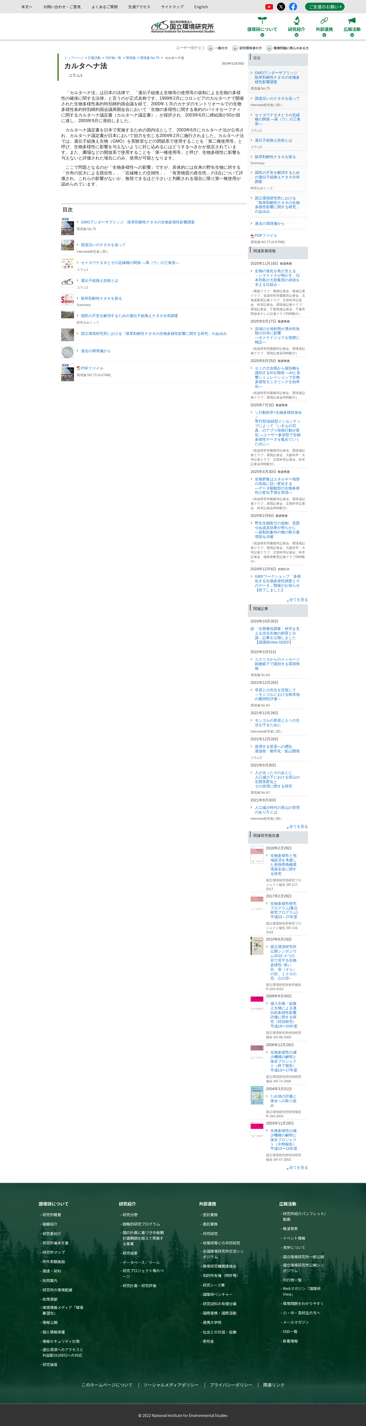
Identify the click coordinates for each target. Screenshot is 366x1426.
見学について (294, 1247)
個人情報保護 (53, 1332)
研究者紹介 (51, 1233)
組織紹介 (49, 1224)
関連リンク (274, 1384)
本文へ (27, 6)
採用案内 (49, 1280)
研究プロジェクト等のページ (143, 1273)
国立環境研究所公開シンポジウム (303, 1267)
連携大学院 (212, 1322)
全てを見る (298, 599)
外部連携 (207, 1203)
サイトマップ (172, 6)
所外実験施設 (53, 1261)
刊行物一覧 (113, 58)
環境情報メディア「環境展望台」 (62, 1310)
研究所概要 (51, 1214)
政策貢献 (49, 1299)
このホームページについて (107, 1384)
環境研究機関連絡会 (219, 1266)
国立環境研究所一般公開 (303, 1256)
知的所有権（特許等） (221, 1275)
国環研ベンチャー (218, 1294)
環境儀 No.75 (149, 58)
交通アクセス (139, 6)
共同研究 (210, 1233)
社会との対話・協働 (219, 1332)
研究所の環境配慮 (57, 1289)
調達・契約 (51, 1271)
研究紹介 (127, 1203)
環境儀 (130, 58)
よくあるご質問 (104, 6)
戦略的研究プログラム (141, 1224)
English (201, 6)
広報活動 (94, 58)
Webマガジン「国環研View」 (302, 1291)
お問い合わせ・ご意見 (62, 6)
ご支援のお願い (325, 6)
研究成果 (130, 1253)
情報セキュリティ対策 (61, 1341)
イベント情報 (294, 1238)
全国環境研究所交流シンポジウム (223, 1253)
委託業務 (210, 1224)
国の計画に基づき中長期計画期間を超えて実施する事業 (143, 1238)
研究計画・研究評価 (139, 1285)
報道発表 (290, 1228)
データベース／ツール (141, 1262)
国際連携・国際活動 (219, 1313)
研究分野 (130, 1214)
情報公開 (49, 1322)
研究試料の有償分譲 (219, 1303)
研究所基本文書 (55, 1243)
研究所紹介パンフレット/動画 (304, 1216)
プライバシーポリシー (231, 1384)
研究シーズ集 (214, 1285)
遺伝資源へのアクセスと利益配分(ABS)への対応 (62, 1352)
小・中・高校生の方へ (301, 1312)
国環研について (54, 1203)
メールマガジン (296, 1322)
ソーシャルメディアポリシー (171, 1384)
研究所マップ (53, 1252)
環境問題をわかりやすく (303, 1303)
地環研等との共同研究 (221, 1243)
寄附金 (208, 1341)
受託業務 (210, 1214)
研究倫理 (49, 1364)
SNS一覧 (290, 1331)
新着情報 (290, 1341)
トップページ (73, 58)
